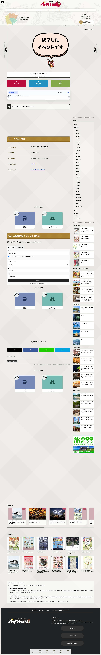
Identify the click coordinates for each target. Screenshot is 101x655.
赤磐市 (78, 162)
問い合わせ (72, 628)
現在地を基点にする (28, 256)
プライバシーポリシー (44, 610)
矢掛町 (78, 183)
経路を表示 (38, 280)
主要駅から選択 (12, 256)
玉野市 (78, 139)
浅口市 (78, 171)
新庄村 (78, 185)
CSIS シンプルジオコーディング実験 (42, 590)
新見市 (78, 153)
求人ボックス (66, 92)
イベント (43, 10)
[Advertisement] (38, 124)
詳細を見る (33, 164)
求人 (47, 10)
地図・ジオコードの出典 (89, 29)
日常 (76, 210)
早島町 (78, 177)
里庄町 (78, 180)
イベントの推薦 (72, 635)
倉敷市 (78, 133)
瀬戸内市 (79, 159)
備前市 (78, 156)
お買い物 (77, 216)
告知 (59, 10)
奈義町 (78, 194)
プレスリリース (78, 219)
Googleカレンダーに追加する (38, 169)
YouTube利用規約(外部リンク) (60, 610)
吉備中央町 (79, 206)
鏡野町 (78, 188)
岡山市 (9, 361)
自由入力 (20, 256)
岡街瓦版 (19, 621)
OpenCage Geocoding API (70, 590)
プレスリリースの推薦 (72, 643)
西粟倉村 (79, 197)
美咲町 (78, 203)
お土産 (76, 213)
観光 (55, 10)
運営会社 (34, 610)
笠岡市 (78, 142)
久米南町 (79, 200)
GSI (32, 590)
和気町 (78, 174)
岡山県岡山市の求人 (13, 92)
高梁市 (78, 150)
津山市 (78, 136)
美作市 (78, 168)
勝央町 (78, 191)
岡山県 (15, 361)
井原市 (78, 145)
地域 (51, 10)
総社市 (78, 147)
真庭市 (78, 165)
